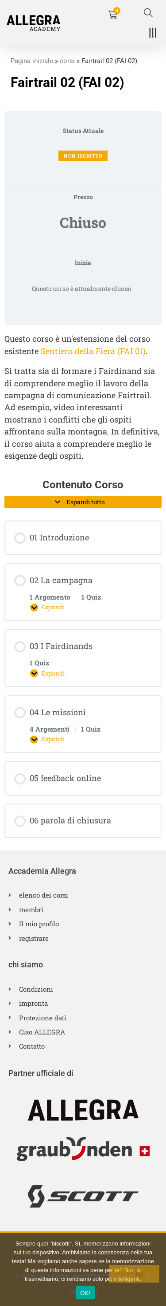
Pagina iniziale (32, 61)
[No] (134, 1274)
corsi (67, 61)
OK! (85, 1293)
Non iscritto (83, 155)
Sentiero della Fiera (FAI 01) (93, 351)
